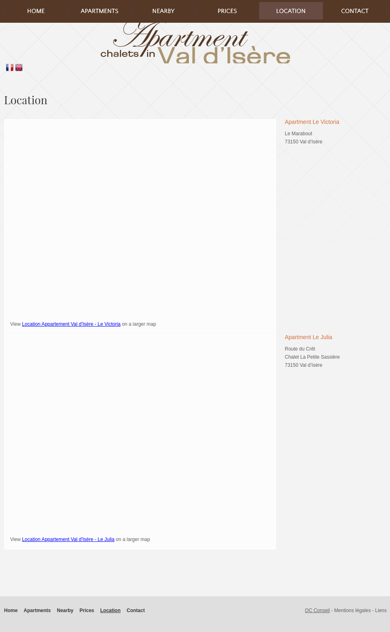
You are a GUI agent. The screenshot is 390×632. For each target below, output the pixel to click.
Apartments (37, 610)
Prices (87, 610)
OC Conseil (317, 610)
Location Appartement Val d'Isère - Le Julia (68, 539)
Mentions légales (352, 610)
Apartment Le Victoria (312, 122)
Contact (136, 610)
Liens (381, 610)
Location (110, 610)
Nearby (65, 610)
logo (195, 43)
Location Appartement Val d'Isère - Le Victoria (71, 324)
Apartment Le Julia (308, 337)
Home (10, 610)
